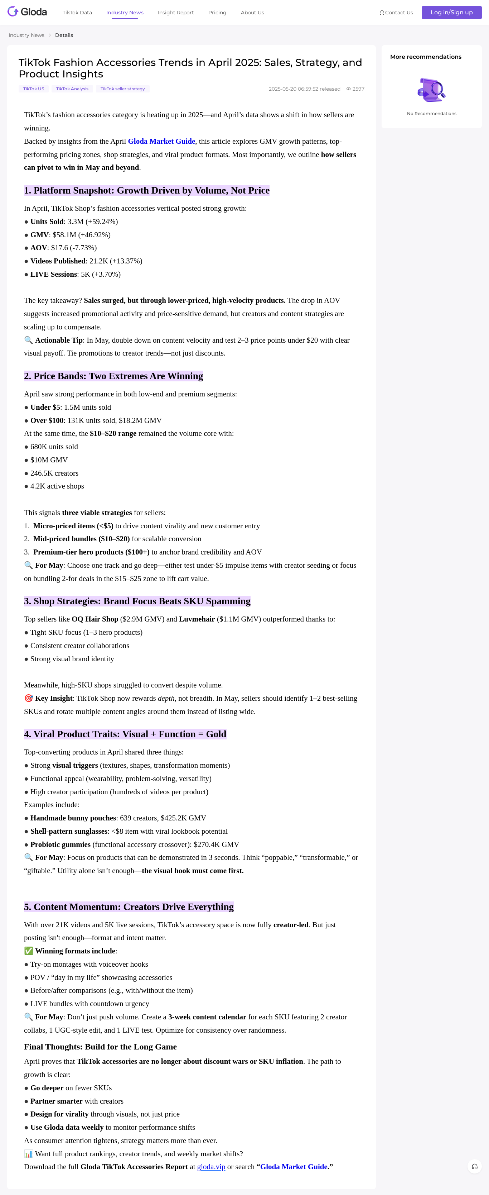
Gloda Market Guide (161, 141)
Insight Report (176, 12)
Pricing (217, 12)
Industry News (125, 12)
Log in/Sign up (452, 12)
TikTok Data (77, 12)
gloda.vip (211, 1166)
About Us (252, 12)
